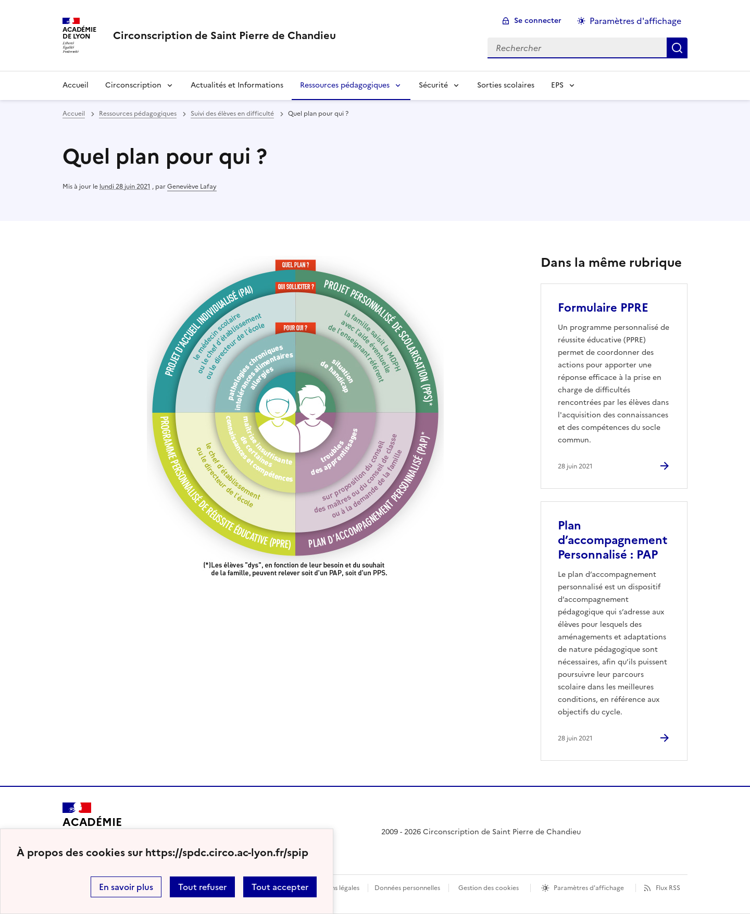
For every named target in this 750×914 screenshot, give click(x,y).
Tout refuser (202, 887)
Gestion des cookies (488, 888)
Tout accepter (280, 887)
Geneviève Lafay (192, 186)
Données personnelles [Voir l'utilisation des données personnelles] (407, 888)
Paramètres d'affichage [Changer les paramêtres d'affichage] (635, 21)
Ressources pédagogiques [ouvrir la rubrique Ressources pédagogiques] (138, 113)
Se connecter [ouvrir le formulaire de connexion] (537, 20)
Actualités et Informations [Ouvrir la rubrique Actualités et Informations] (237, 85)
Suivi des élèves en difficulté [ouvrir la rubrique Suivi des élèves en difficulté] (232, 113)
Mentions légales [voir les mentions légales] (334, 888)
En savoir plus (126, 887)
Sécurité (433, 85)
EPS (557, 85)
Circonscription (133, 85)
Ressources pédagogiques (345, 85)
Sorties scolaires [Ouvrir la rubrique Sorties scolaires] (505, 85)
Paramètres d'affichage (589, 888)
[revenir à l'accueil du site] (224, 35)
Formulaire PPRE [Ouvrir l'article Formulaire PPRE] (603, 307)
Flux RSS (668, 888)
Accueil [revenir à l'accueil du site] (74, 113)
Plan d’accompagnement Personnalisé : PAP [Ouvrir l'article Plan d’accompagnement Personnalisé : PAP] (612, 540)
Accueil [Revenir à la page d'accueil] (76, 85)
